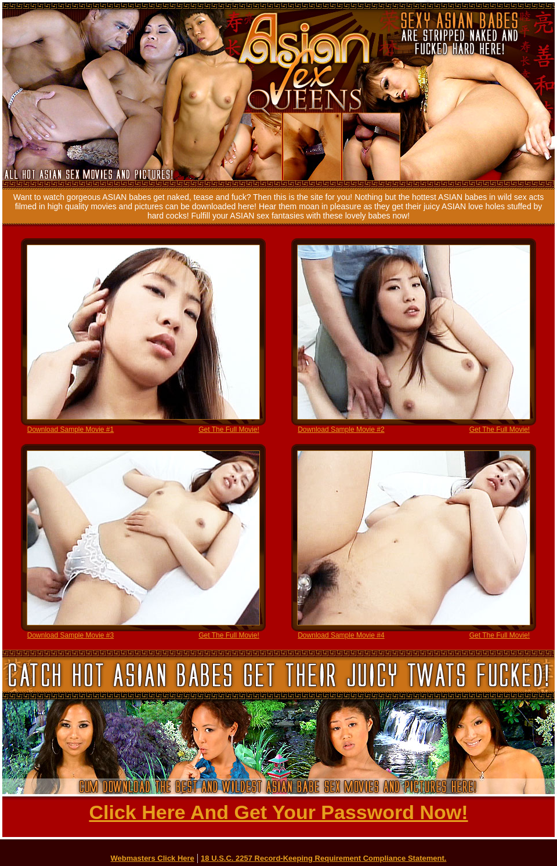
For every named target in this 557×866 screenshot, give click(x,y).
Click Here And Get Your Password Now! (278, 812)
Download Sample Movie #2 (341, 429)
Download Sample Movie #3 (70, 635)
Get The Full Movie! (228, 429)
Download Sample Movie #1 (70, 429)
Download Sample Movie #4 (341, 635)
